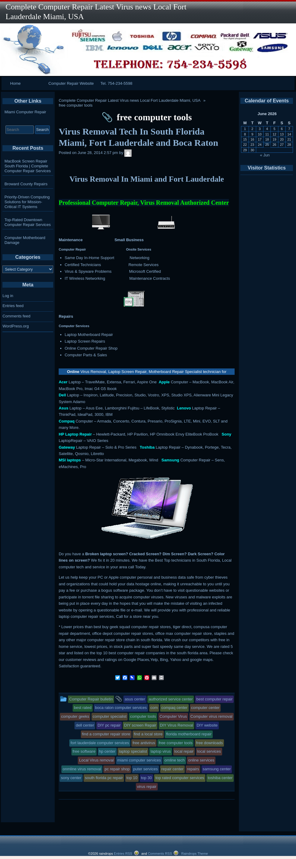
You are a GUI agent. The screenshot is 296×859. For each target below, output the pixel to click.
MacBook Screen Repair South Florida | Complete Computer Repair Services (28, 166)
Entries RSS (123, 853)
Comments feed (16, 316)
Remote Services (144, 264)
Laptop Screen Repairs (85, 341)
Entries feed (12, 305)
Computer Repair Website (71, 83)
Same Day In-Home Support (89, 257)
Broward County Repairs (26, 184)
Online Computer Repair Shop (91, 348)
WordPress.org (15, 326)
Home (15, 83)
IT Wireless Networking (85, 278)
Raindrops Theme (194, 853)
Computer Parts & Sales (86, 355)
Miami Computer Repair (25, 112)
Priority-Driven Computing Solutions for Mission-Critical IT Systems (27, 202)
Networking (140, 257)
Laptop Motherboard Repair (89, 334)
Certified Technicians (83, 264)
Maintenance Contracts (149, 278)
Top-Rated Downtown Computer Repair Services (28, 222)
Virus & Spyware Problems (88, 271)
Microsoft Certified (145, 271)
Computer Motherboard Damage (25, 240)
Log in (7, 295)
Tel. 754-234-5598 (117, 83)
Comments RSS (160, 853)
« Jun (265, 155)
